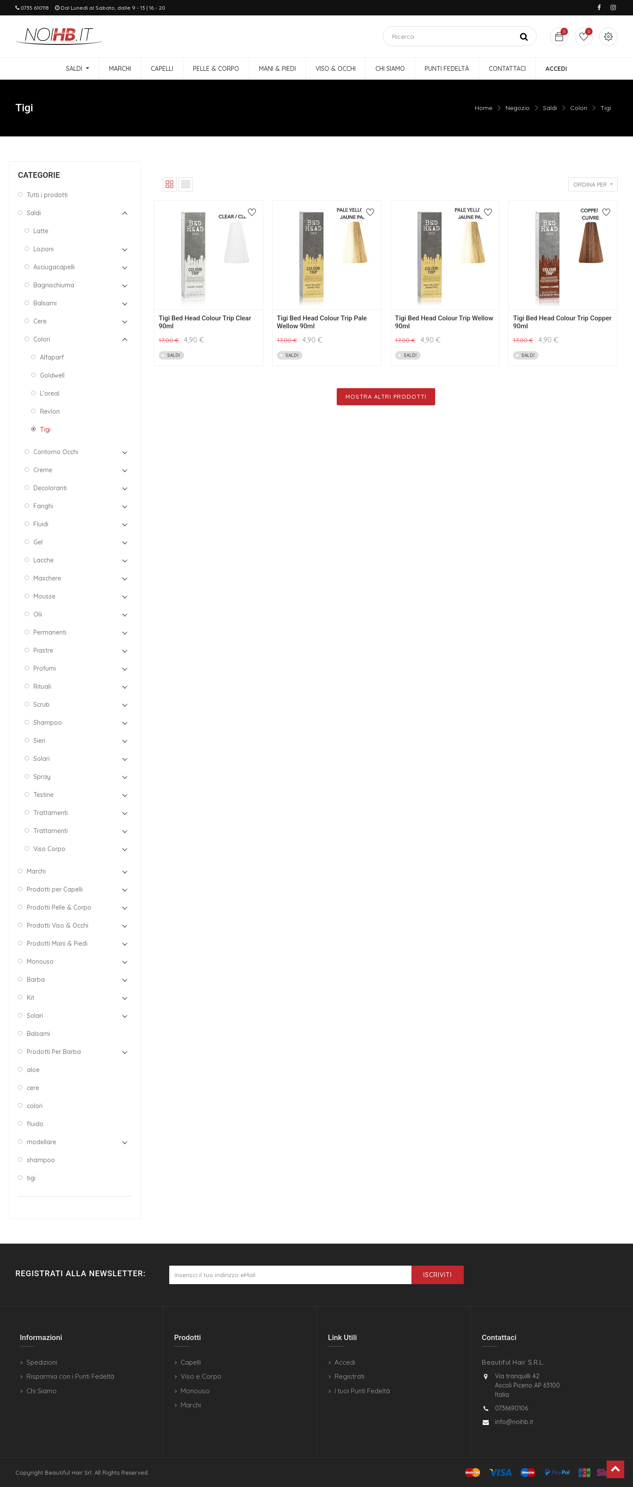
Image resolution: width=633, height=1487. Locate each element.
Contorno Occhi (55, 452)
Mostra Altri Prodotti (386, 396)
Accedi (345, 1362)
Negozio (518, 108)
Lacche (43, 560)
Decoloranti (50, 488)
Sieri (39, 741)
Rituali (42, 686)
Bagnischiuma (53, 285)
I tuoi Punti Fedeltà (362, 1391)
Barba (36, 980)
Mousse (44, 596)
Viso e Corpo (201, 1376)
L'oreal (49, 393)
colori (35, 1106)
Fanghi (43, 506)
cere (33, 1088)
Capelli (191, 1362)
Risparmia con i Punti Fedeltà (70, 1376)
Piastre (43, 650)
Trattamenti (50, 813)
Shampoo (47, 723)
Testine (43, 795)
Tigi (605, 108)
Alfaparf (52, 357)
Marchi (36, 871)
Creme (42, 470)
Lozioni (43, 249)
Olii (37, 614)
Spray (42, 777)
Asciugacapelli (54, 267)
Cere (40, 321)
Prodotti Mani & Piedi (57, 943)
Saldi (550, 108)
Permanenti (49, 632)
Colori (578, 108)
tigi (31, 1178)
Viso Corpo (49, 849)
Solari (41, 759)
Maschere (47, 578)
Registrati (349, 1376)
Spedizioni (41, 1362)
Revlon (50, 411)
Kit (30, 998)
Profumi (44, 668)
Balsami (45, 303)
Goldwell (52, 375)
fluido (35, 1124)
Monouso (40, 962)
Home (483, 108)
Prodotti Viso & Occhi (57, 925)
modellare (41, 1142)
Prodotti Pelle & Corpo (59, 907)
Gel (38, 542)
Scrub (41, 705)
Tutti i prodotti (47, 195)
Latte (40, 231)
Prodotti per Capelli (55, 889)
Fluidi (40, 524)
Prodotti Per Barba (54, 1052)
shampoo (41, 1160)
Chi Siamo (41, 1391)
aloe (33, 1070)
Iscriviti (437, 1275)
